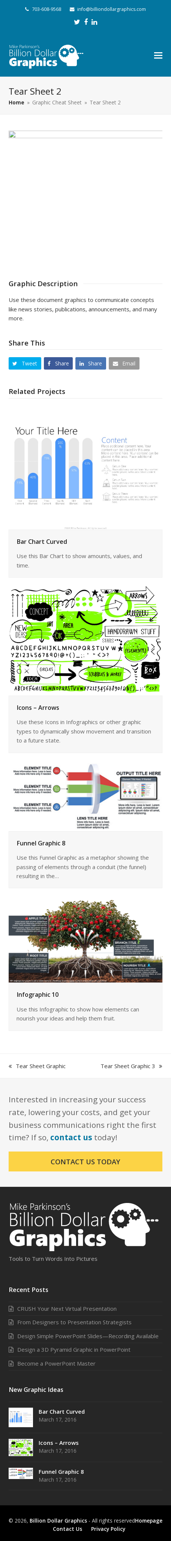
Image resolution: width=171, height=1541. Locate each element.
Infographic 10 (37, 994)
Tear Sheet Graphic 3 (131, 1066)
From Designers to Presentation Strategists (74, 1322)
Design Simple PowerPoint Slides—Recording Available (88, 1336)
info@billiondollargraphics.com (111, 9)
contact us (71, 1137)
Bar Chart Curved (41, 541)
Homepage (148, 1520)
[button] (158, 54)
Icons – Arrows (37, 707)
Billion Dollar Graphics (58, 1520)
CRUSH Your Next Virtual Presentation (67, 1308)
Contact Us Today (85, 1161)
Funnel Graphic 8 (40, 843)
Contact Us (67, 1528)
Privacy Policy (108, 1528)
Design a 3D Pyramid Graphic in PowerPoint (73, 1349)
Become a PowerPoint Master (56, 1363)
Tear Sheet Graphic (37, 1066)
